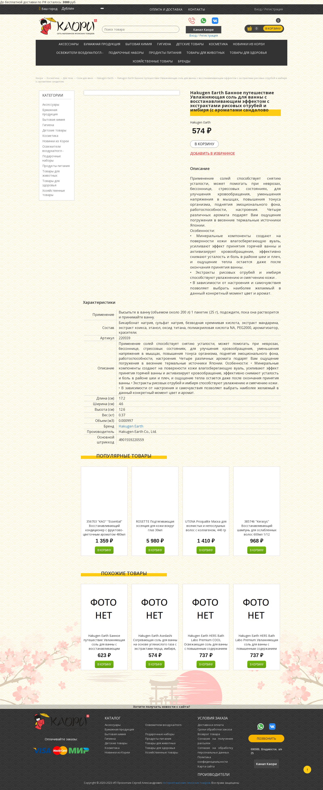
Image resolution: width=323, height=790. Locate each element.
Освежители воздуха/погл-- (79, 53)
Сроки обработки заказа (215, 729)
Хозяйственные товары (153, 61)
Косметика (218, 44)
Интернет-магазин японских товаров (186, 783)
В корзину (272, 29)
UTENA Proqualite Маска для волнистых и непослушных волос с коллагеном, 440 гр (205, 525)
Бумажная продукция (102, 44)
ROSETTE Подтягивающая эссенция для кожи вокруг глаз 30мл (155, 525)
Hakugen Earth (131, 426)
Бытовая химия (138, 44)
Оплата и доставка (166, 9)
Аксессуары (68, 44)
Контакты (196, 9)
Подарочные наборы (126, 53)
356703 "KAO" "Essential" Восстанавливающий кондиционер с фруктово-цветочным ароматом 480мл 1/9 (104, 530)
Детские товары (190, 44)
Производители (214, 774)
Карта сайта (206, 766)
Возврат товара (209, 734)
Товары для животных (205, 53)
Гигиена (164, 44)
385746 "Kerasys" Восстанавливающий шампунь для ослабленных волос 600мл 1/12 (256, 527)
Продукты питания (165, 53)
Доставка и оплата (211, 725)
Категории (52, 95)
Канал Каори (203, 30)
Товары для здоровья (248, 53)
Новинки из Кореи (249, 44)
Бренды (184, 61)
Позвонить (266, 738)
